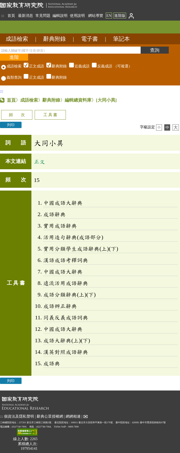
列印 (11, 125)
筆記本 (121, 39)
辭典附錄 (54, 39)
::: (2, 16)
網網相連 (73, 416)
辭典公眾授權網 (50, 416)
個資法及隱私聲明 (19, 416)
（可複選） (77, 66)
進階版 (119, 16)
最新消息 (25, 16)
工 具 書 (50, 115)
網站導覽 (95, 16)
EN (108, 16)
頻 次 (17, 115)
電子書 (89, 39)
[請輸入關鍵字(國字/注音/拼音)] (70, 50)
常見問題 (42, 16)
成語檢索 (17, 39)
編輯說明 (60, 16)
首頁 (11, 16)
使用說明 (77, 16)
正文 (39, 161)
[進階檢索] (14, 57)
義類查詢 (11, 77)
